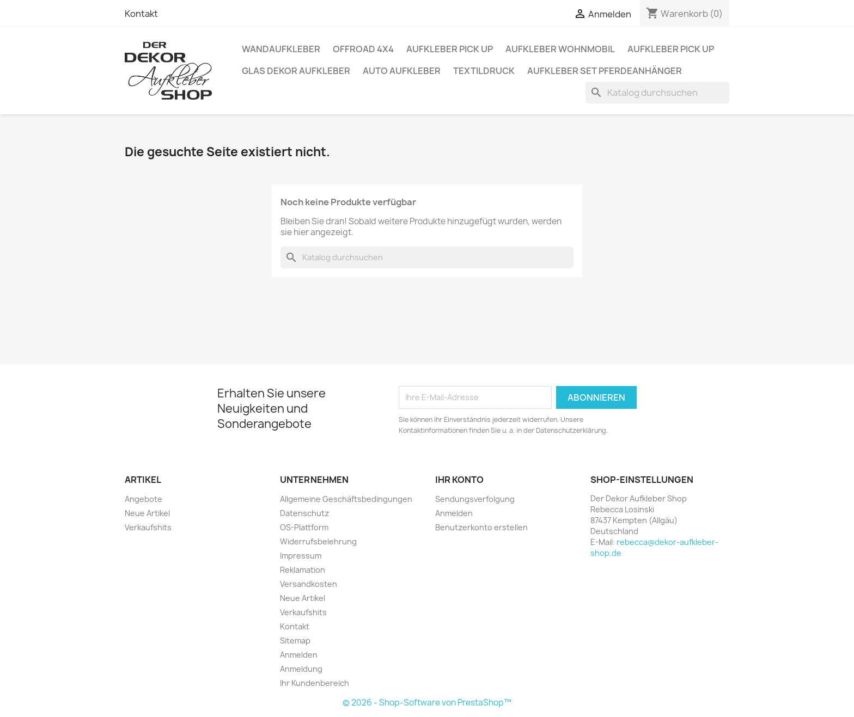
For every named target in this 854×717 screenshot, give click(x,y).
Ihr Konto (459, 480)
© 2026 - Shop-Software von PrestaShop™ (427, 702)
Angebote (143, 499)
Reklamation (302, 570)
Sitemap (295, 640)
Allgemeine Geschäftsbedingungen (346, 499)
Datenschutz (304, 513)
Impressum (300, 555)
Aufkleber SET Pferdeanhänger (604, 71)
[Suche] (657, 92)
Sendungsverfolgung (475, 499)
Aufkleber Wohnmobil (560, 49)
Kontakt (141, 14)
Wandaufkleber (281, 49)
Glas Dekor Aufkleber (296, 71)
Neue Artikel (147, 513)
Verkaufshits (148, 527)
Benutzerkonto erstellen (481, 527)
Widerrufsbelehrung (318, 541)
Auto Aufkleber (402, 71)
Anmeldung (301, 669)
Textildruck (484, 71)
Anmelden (299, 654)
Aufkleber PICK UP (449, 49)
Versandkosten (308, 584)
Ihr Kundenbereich (314, 683)
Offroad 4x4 (363, 49)
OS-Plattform (304, 527)
